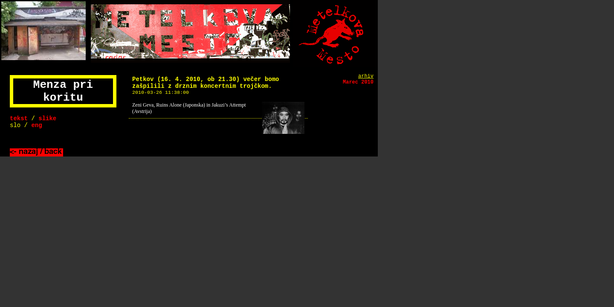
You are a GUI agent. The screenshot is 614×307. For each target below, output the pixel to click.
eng (36, 125)
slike (47, 118)
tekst (19, 118)
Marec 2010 (358, 82)
